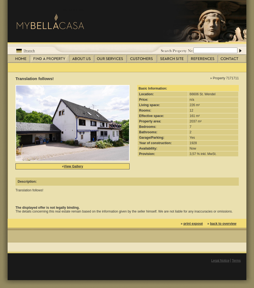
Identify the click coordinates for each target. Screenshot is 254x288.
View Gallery (73, 166)
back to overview (223, 224)
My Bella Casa (73, 10)
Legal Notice (220, 260)
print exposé (193, 224)
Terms (236, 260)
